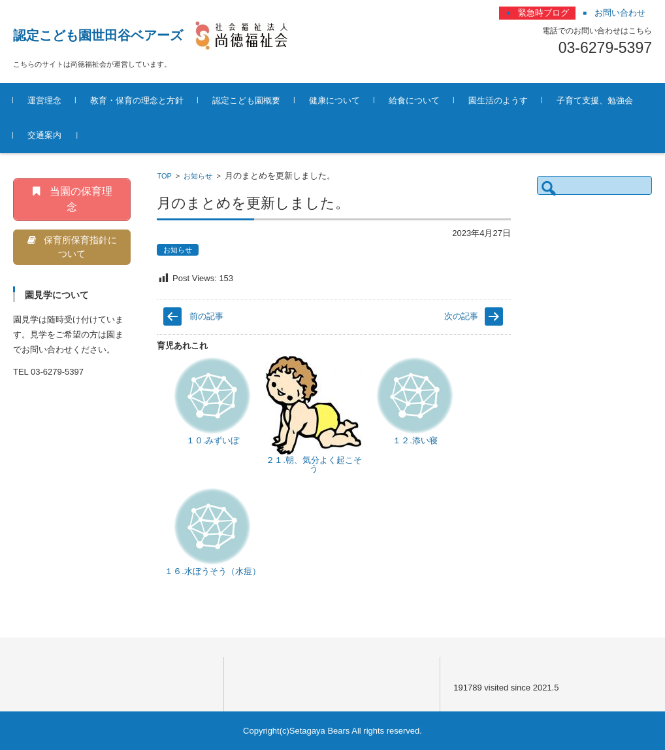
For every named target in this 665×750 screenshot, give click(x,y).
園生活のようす (498, 100)
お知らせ (198, 176)
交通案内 (44, 135)
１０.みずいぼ (213, 440)
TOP (164, 176)
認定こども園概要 (246, 100)
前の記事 (206, 316)
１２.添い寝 (415, 440)
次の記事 (461, 316)
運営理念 (44, 100)
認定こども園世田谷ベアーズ (98, 35)
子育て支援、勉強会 (595, 100)
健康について (334, 100)
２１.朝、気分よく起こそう (314, 464)
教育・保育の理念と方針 (137, 100)
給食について (414, 100)
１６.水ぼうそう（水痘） (213, 571)
